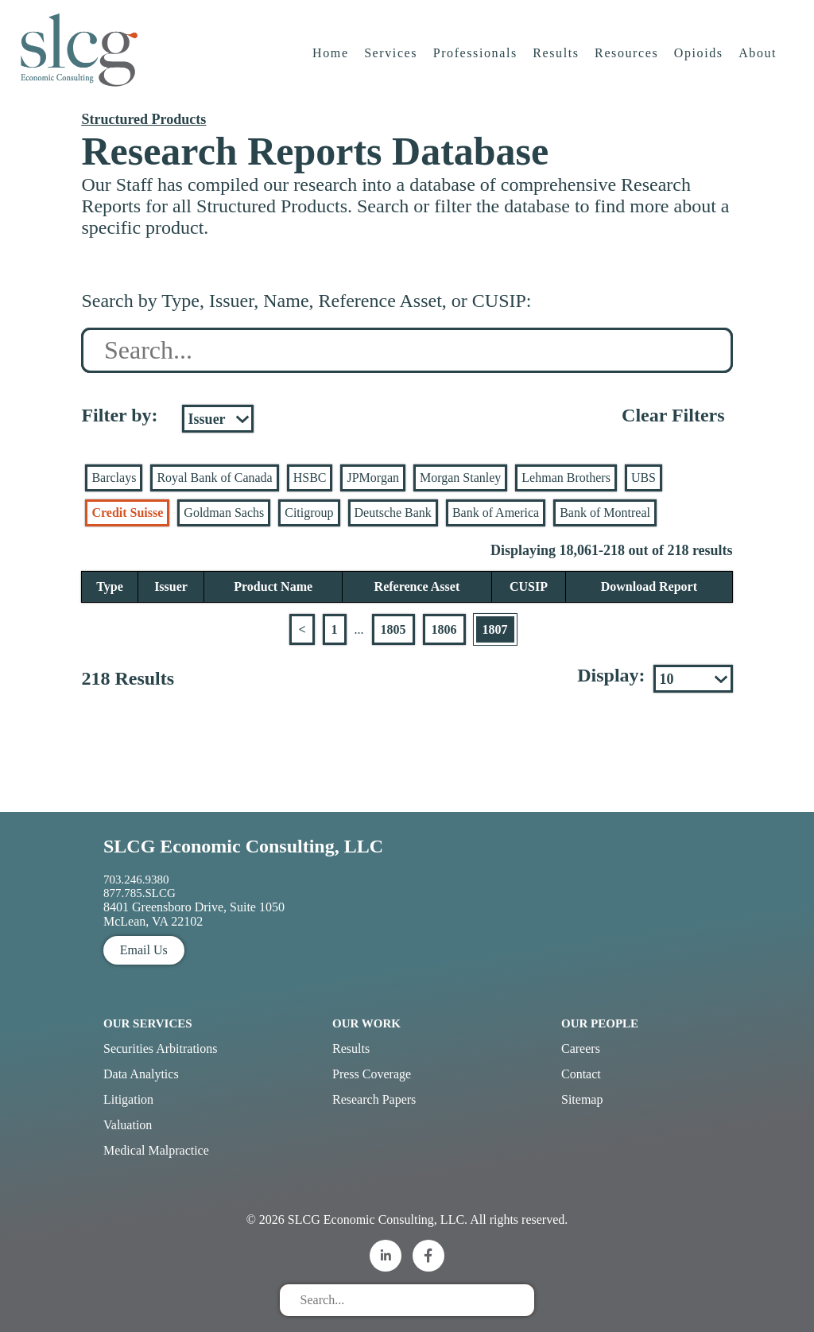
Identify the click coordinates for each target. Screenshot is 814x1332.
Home (331, 59)
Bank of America (495, 512)
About (759, 59)
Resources (627, 59)
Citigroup (309, 512)
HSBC (310, 477)
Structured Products (143, 119)
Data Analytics (141, 1074)
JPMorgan (373, 477)
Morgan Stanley (460, 477)
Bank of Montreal (605, 512)
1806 (444, 629)
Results (557, 59)
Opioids (699, 59)
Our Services (147, 1023)
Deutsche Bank (393, 512)
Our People (599, 1023)
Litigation (128, 1099)
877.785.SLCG (139, 893)
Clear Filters (673, 415)
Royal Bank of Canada (214, 477)
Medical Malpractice (156, 1150)
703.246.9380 (136, 879)
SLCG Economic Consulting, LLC (243, 846)
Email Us (144, 950)
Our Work (366, 1023)
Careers (580, 1048)
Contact (581, 1074)
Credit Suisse (127, 512)
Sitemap (582, 1099)
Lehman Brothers (565, 477)
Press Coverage (371, 1074)
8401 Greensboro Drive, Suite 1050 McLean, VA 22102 (194, 914)
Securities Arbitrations (160, 1048)
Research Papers (374, 1099)
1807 (495, 629)
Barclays (113, 477)
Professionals (476, 59)
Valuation (127, 1125)
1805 (393, 629)
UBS (643, 477)
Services (391, 59)
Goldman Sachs (224, 512)
